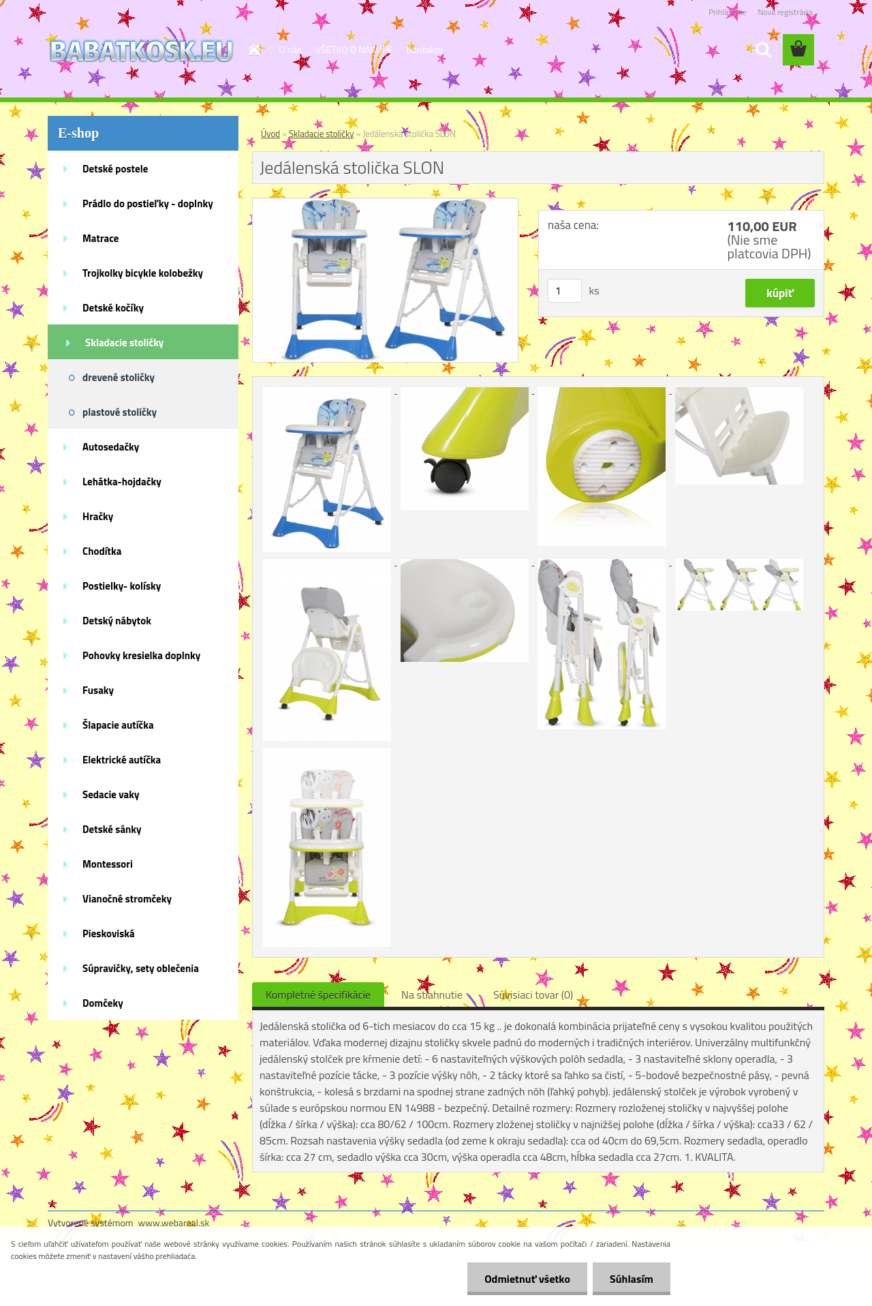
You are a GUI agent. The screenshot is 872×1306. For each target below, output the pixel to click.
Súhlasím (631, 1279)
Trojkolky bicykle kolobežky (142, 273)
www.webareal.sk (174, 1222)
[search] (763, 49)
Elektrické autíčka (121, 760)
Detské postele (115, 169)
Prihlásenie (727, 11)
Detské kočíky (113, 308)
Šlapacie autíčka (118, 725)
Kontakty (425, 49)
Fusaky (98, 690)
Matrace (100, 238)
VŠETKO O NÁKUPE (354, 49)
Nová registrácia (785, 11)
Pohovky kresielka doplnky (141, 655)
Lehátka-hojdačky (121, 481)
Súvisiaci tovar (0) (533, 994)
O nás (290, 49)
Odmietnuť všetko (527, 1279)
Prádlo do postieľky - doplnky (147, 203)
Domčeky (102, 1003)
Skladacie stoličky (124, 342)
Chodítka (101, 551)
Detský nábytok (116, 620)
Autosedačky (110, 447)
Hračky (97, 516)
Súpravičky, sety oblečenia (140, 968)
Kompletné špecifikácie (318, 994)
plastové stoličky (119, 412)
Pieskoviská (108, 933)
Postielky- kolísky (121, 586)
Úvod (270, 133)
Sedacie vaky (111, 794)
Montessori (107, 864)
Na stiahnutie (432, 994)
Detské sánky (112, 829)
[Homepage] (253, 49)
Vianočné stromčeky (127, 899)
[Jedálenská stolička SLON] (385, 204)
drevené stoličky (118, 377)
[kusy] (565, 291)
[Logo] (141, 50)
